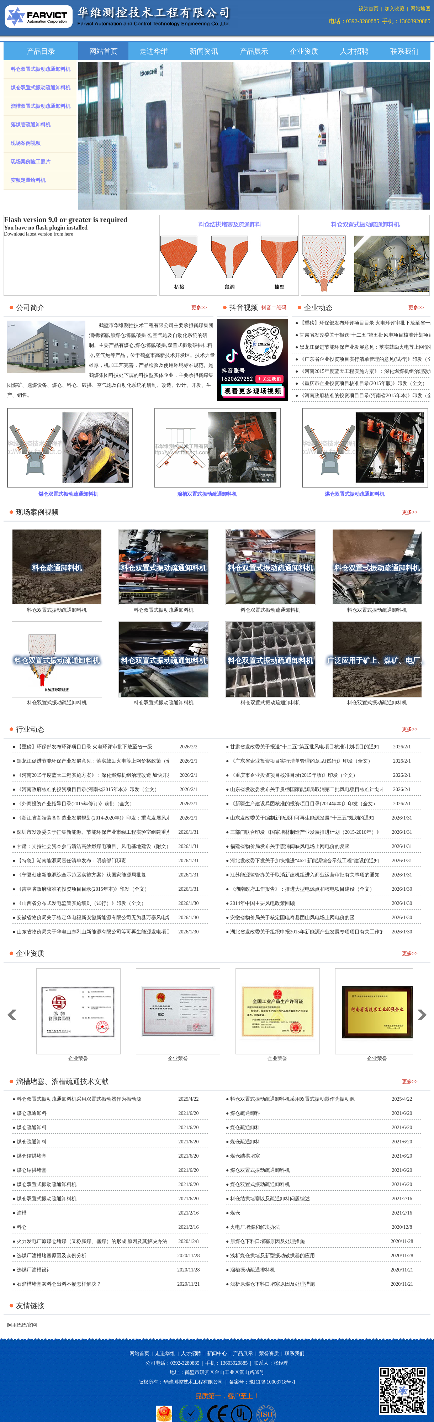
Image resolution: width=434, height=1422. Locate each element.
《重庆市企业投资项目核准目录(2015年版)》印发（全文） (363, 383)
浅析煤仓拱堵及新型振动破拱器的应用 (272, 1255)
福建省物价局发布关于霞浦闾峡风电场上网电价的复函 (290, 846)
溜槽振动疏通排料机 (252, 1270)
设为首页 (369, 8)
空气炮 (160, 335)
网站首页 (103, 51)
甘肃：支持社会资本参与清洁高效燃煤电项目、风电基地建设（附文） (94, 846)
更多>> (199, 307)
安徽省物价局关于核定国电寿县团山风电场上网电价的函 (292, 917)
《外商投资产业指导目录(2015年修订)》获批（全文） (75, 803)
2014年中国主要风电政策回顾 (262, 903)
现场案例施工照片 (31, 161)
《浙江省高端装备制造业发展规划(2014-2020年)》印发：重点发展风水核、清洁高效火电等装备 (121, 818)
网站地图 (420, 8)
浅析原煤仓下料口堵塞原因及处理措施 (272, 1284)
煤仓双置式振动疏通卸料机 (40, 87)
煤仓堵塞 (145, 345)
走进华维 (153, 51)
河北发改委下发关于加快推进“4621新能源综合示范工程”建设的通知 (304, 860)
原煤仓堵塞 (122, 335)
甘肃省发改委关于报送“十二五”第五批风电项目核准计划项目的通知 (304, 746)
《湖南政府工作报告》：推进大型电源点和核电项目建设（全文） (302, 889)
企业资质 (304, 51)
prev (89, 142)
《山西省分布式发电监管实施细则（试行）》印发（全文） (81, 903)
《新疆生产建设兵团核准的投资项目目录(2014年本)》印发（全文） (304, 803)
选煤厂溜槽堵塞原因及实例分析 (51, 1255)
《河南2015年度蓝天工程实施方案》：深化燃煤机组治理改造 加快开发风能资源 (104, 775)
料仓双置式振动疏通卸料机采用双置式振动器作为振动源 (79, 1099)
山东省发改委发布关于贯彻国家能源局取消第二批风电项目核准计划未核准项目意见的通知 (329, 789)
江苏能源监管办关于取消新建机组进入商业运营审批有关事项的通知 (305, 875)
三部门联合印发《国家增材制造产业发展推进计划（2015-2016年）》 (305, 832)
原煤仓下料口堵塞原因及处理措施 (267, 1241)
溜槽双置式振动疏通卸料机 (40, 106)
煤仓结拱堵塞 (32, 1156)
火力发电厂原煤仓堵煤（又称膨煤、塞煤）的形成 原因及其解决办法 (92, 1241)
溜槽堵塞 (99, 335)
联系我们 (404, 51)
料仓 (72, 385)
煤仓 (57, 385)
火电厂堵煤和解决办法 (255, 1227)
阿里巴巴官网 (22, 1325)
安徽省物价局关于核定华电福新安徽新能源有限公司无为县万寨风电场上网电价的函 (109, 917)
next (419, 142)
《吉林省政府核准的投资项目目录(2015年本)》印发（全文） (83, 889)
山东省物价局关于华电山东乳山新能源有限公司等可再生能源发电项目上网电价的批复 (111, 931)
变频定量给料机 (28, 180)
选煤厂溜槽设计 (34, 1270)
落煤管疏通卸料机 (31, 124)
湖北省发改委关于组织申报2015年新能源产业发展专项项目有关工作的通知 (312, 931)
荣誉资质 (269, 1353)
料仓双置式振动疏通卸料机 (40, 69)
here (68, 234)
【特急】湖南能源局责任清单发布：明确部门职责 (71, 860)
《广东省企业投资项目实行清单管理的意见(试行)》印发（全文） (301, 761)
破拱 (161, 345)
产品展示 (254, 51)
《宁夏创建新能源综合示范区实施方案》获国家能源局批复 (81, 875)
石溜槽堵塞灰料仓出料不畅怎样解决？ (59, 1284)
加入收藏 (394, 8)
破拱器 (143, 335)
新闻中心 (217, 1353)
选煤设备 (37, 385)
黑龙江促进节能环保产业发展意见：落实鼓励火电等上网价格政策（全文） (99, 761)
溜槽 (22, 1213)
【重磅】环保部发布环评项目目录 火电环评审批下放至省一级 (85, 746)
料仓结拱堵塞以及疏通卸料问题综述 (270, 1198)
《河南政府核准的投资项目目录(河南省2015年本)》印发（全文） (88, 789)
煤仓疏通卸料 (32, 1113)
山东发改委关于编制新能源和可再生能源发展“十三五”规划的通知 (302, 818)
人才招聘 (354, 51)
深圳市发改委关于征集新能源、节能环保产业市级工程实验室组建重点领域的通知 (106, 832)
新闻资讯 (204, 51)
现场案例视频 (26, 143)
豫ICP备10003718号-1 (272, 1382)
